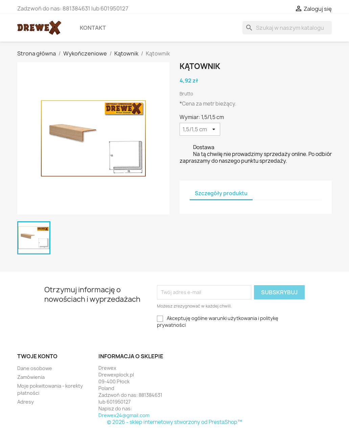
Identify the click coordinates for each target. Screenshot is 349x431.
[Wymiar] (200, 129)
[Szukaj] (287, 28)
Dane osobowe (34, 368)
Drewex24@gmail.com (123, 415)
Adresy (25, 402)
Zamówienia (31, 377)
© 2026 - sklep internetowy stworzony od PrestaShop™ (174, 422)
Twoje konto (37, 356)
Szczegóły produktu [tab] (221, 193)
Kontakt (93, 27)
